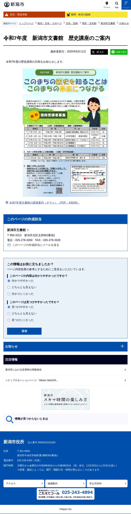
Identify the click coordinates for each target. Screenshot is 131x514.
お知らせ (124, 23)
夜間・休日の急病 (80, 14)
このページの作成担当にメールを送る (35, 244)
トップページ (26, 23)
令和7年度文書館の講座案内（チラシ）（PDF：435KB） (44, 202)
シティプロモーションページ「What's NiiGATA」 (32, 380)
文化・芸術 (72, 23)
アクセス (11, 483)
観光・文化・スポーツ (50, 23)
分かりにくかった (23, 293)
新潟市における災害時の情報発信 (23, 369)
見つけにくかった (23, 320)
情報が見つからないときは (31, 418)
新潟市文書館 (108, 23)
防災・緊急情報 (18, 14)
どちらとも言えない (24, 287)
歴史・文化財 (89, 23)
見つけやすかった (23, 306)
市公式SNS (95, 483)
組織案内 (52, 483)
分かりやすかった (23, 280)
